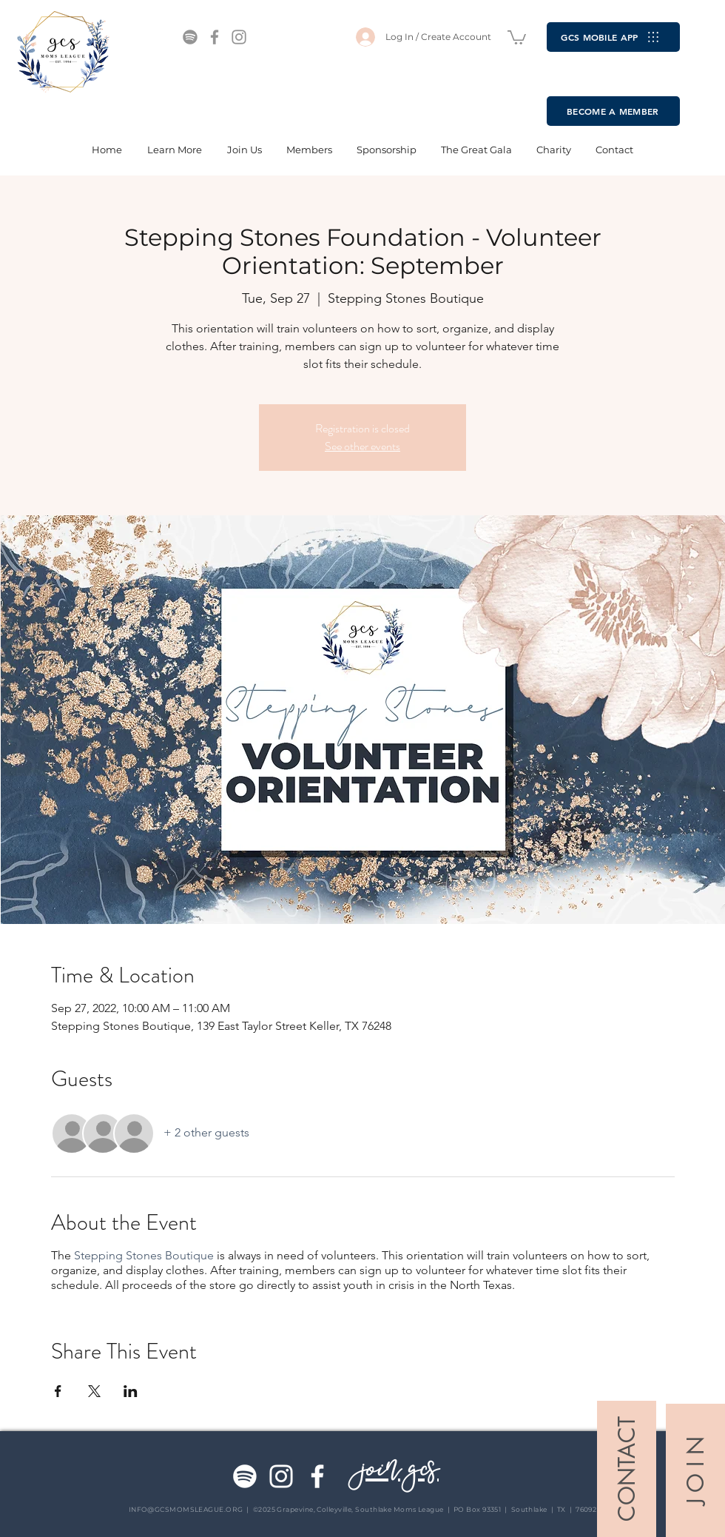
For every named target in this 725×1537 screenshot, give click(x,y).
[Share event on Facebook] (58, 1391)
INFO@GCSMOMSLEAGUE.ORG (186, 1509)
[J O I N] (695, 1470)
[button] (517, 36)
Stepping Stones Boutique (144, 1255)
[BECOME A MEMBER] (613, 111)
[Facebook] (214, 37)
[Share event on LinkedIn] (131, 1391)
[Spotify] (190, 37)
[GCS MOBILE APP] (613, 37)
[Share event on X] (94, 1391)
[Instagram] (239, 37)
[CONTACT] (626, 1469)
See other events (362, 446)
